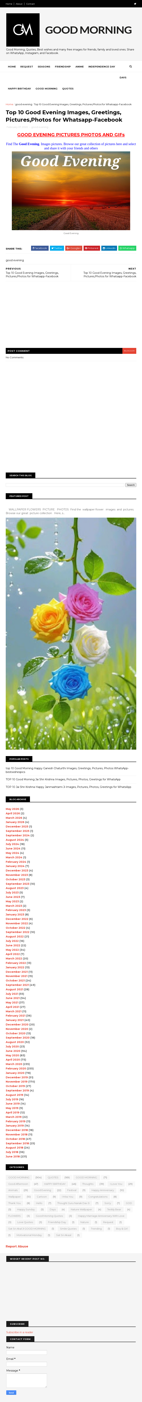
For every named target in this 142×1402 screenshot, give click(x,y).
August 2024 (15, 829)
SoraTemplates (26, 1397)
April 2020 (13, 1049)
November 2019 (17, 1071)
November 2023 (17, 864)
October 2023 (16, 868)
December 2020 (17, 1013)
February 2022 (16, 952)
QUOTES (53, 1166)
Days (12, 78)
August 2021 (15, 978)
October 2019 (16, 1075)
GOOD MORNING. (87, 1166)
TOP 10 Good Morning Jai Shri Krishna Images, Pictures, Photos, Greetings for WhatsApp (63, 768)
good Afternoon (18, 1173)
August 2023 (15, 877)
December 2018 (17, 1119)
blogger (128, 342)
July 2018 (12, 1141)
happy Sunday (39, 1198)
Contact (31, 3)
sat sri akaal (115, 1224)
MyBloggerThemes (62, 1397)
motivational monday (80, 1224)
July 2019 (12, 1088)
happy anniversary (113, 1179)
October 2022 (16, 917)
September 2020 (18, 1027)
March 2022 (14, 947)
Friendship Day (110, 1211)
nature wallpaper (94, 1198)
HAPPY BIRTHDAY (55, 1173)
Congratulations (108, 1185)
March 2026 (14, 807)
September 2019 (18, 1079)
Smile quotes (116, 1217)
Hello (40, 1192)
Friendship (63, 67)
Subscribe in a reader (19, 1321)
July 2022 (12, 930)
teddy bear (16, 1205)
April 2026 (13, 802)
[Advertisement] (71, 308)
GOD (12, 1198)
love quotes (78, 1211)
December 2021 (17, 961)
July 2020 (12, 1035)
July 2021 (12, 983)
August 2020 (15, 1031)
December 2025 (17, 815)
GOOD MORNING (19, 1166)
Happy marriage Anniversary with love (32, 1211)
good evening (24, 94)
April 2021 (13, 996)
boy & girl (48, 1224)
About (19, 3)
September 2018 (18, 1132)
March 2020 (14, 1053)
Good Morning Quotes (78, 1205)
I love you (117, 1173)
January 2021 (15, 1009)
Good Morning (59, 78)
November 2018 (17, 1123)
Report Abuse (17, 1235)
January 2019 (15, 1115)
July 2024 (13, 833)
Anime (80, 67)
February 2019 (16, 1110)
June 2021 (13, 987)
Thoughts (88, 1173)
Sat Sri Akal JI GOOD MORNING (75, 1217)
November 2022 (17, 912)
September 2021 (17, 974)
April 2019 (13, 1101)
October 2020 (16, 1022)
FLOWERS (44, 1205)
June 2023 (13, 886)
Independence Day (102, 67)
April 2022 (13, 943)
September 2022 (18, 921)
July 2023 (12, 881)
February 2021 (16, 1005)
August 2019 (15, 1084)
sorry (108, 1192)
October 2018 (16, 1128)
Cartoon (52, 1185)
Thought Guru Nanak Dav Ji (74, 1192)
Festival (82, 1179)
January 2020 (15, 1062)
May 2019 (12, 1097)
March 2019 (14, 1106)
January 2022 (15, 956)
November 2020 (17, 1018)
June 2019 (13, 1093)
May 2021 (12, 991)
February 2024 (16, 851)
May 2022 (12, 939)
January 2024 (15, 855)
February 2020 (16, 1057)
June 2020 (13, 1040)
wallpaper (25, 1185)
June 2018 (13, 1145)
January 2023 (15, 903)
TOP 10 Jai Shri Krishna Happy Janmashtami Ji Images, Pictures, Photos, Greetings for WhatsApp (69, 776)
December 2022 (17, 908)
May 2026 (13, 798)
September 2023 (18, 873)
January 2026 (15, 811)
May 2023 (12, 890)
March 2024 (14, 846)
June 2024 (13, 837)
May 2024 (13, 842)
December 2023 (17, 859)
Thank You (15, 1192)
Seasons (44, 67)
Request (27, 67)
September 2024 (18, 824)
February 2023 (16, 899)
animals (23, 1179)
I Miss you (78, 1185)
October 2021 (15, 969)
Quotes (80, 78)
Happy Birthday (31, 78)
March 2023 (14, 895)
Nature (13, 1217)
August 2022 (15, 925)
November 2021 (17, 965)
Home (9, 3)
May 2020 (13, 1044)
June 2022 (13, 934)
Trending (22, 1224)
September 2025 (18, 820)
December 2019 (17, 1066)
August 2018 (15, 1137)
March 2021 (14, 1000)
